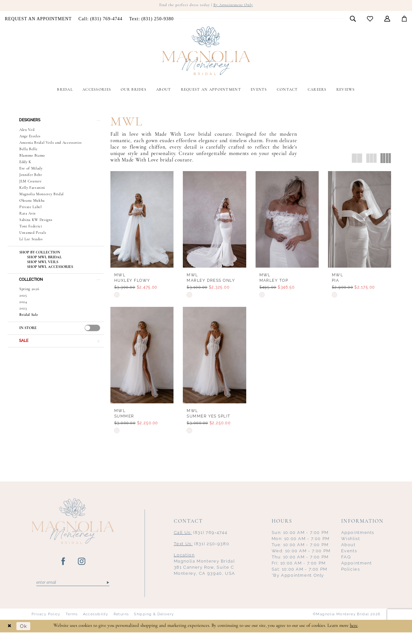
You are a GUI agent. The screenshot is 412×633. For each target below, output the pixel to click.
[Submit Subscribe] (107, 583)
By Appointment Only (233, 5)
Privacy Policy (46, 615)
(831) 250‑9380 (201, 544)
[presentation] (92, 328)
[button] (387, 19)
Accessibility (95, 615)
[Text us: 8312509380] (151, 19)
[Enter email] (72, 583)
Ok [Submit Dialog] (23, 626)
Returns (121, 615)
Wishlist (350, 539)
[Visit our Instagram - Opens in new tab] (82, 561)
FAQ (346, 557)
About (348, 545)
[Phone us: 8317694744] (100, 19)
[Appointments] (38, 19)
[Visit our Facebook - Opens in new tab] (63, 561)
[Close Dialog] (9, 626)
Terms (72, 615)
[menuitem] (38, 19)
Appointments (358, 532)
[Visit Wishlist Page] (370, 19)
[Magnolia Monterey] (206, 51)
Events (349, 551)
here (354, 626)
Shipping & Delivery (154, 615)
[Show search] (352, 19)
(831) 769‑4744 (201, 532)
